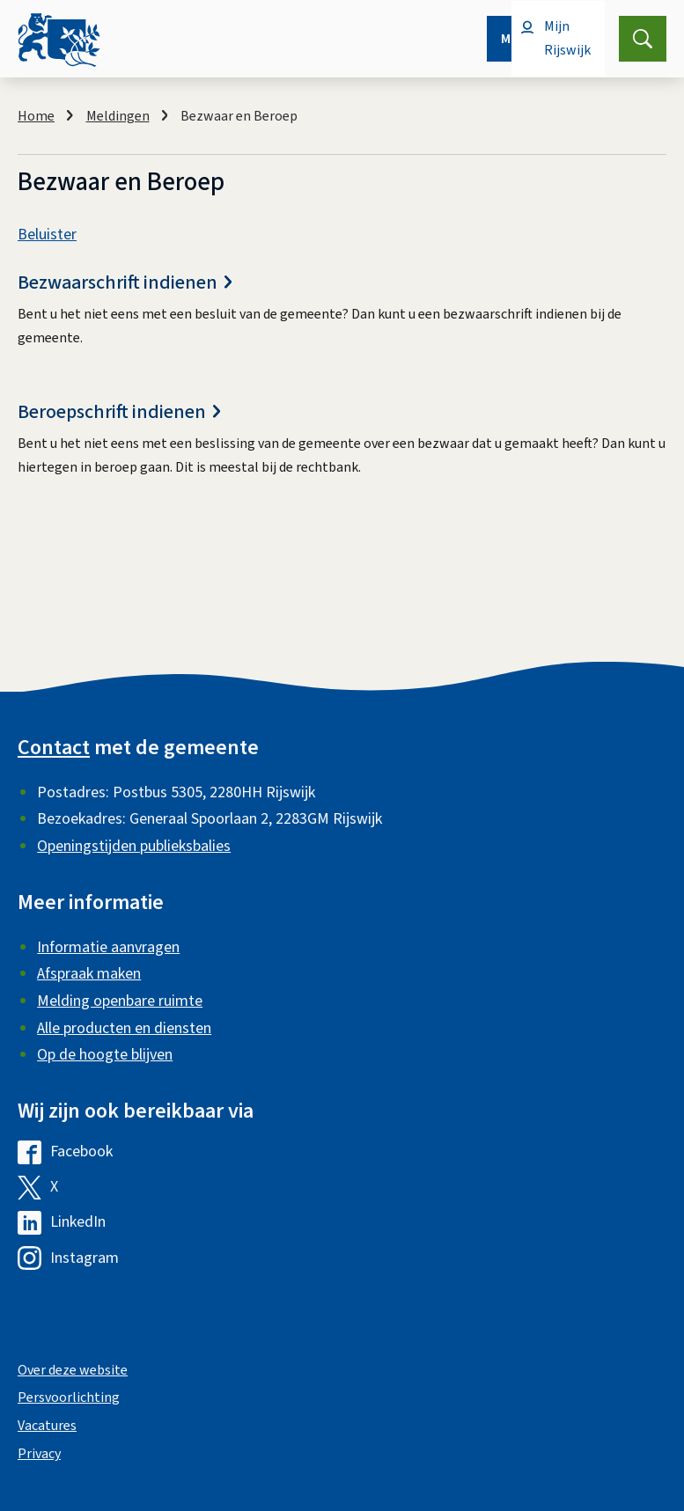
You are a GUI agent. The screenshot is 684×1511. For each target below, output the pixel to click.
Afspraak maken (89, 974)
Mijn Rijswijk (567, 38)
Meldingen (118, 116)
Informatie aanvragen (108, 947)
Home (36, 116)
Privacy (39, 1453)
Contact (54, 747)
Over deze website (73, 1370)
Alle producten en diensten (124, 1028)
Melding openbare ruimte (119, 1001)
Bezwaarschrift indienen (125, 283)
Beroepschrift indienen (119, 412)
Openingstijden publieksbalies (134, 846)
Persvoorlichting (69, 1397)
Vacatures (47, 1425)
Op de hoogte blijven (105, 1055)
